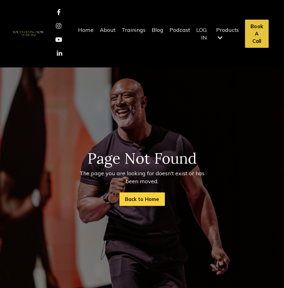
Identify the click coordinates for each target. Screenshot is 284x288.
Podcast (179, 29)
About (107, 29)
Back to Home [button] (142, 199)
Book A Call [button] (257, 33)
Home (86, 29)
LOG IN (201, 33)
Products (227, 33)
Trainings (134, 29)
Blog (157, 29)
